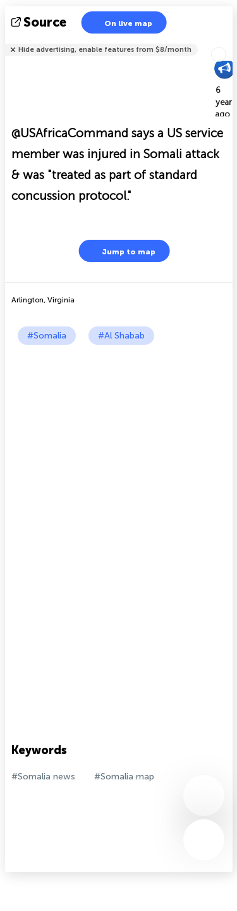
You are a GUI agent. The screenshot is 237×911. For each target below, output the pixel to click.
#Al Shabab (121, 335)
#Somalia (46, 335)
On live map (120, 22)
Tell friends (227, 41)
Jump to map (120, 251)
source (40, 22)
